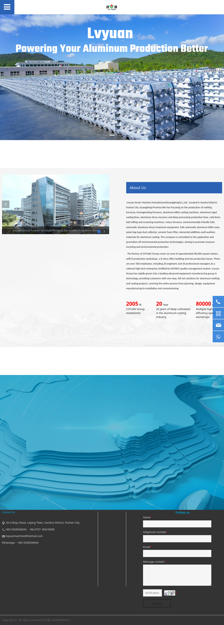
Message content (155, 561)
